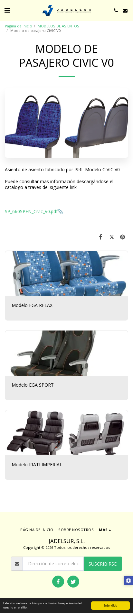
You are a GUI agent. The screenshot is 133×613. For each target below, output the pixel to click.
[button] (7, 10)
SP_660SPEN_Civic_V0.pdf (31, 211)
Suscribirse (103, 564)
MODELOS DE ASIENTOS (58, 26)
